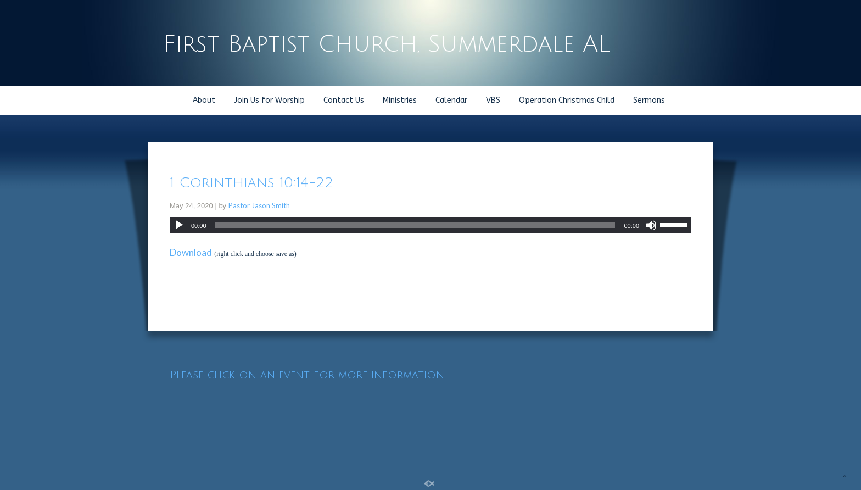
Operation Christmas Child (566, 100)
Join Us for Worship (269, 100)
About (204, 100)
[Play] (179, 225)
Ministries (400, 100)
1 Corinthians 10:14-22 (251, 183)
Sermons (649, 100)
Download (191, 252)
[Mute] (651, 225)
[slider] (415, 225)
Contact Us (343, 100)
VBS (493, 100)
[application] (430, 225)
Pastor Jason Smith (259, 205)
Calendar (451, 100)
